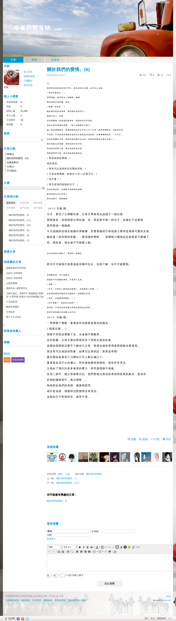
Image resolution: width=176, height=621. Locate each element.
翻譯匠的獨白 (12, 307)
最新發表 (10, 202)
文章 (13, 59)
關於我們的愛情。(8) (19, 235)
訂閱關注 (28, 80)
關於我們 (25, 600)
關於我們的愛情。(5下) (67, 483)
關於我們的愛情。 (95, 474)
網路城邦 (161, 618)
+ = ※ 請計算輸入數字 (65, 575)
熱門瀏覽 (10, 208)
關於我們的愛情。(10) (20, 225)
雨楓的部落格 (31, 27)
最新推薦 (38, 202)
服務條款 (47, 600)
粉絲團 (11, 618)
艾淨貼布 (10, 312)
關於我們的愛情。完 (57, 501)
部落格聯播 (18, 359)
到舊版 (58, 29)
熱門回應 (24, 208)
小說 (67, 474)
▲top (168, 596)
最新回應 (24, 202)
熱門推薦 (38, 208)
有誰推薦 (53, 446)
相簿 (34, 59)
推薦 (145, 439)
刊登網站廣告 (12, 600)
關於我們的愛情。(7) (66, 478)
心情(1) (10, 166)
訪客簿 (55, 59)
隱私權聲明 (73, 600)
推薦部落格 (29, 76)
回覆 (133, 439)
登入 (147, 618)
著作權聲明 (60, 600)
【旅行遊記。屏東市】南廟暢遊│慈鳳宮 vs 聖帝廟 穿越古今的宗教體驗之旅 (25, 295)
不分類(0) (11, 170)
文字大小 (67, 547)
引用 (156, 439)
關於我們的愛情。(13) (18, 158)
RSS (7, 359)
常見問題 (36, 600)
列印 (168, 439)
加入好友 (28, 71)
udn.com (166, 600)
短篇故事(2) (13, 162)
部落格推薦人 (12, 330)
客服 (83, 600)
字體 (50, 547)
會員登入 (51, 538)
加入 (153, 618)
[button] (55, 547)
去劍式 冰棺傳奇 (14, 273)
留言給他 (28, 85)
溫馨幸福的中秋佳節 (16, 268)
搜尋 (42, 139)
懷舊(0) (10, 154)
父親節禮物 (11, 283)
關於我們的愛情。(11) (20, 220)
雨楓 (6, 87)
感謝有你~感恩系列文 (17, 288)
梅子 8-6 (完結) (13, 317)
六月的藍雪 (11, 302)
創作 (60, 474)
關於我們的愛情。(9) (19, 230)
